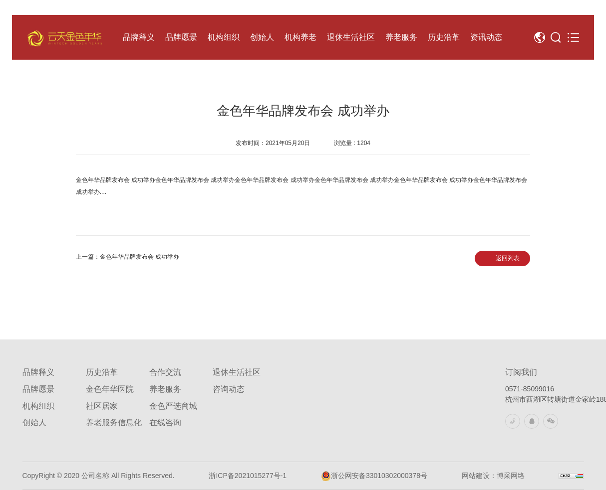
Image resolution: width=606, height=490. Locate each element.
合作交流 (165, 372)
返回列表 (508, 258)
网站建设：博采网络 (493, 476)
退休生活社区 (237, 372)
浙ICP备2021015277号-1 (248, 476)
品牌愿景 (38, 389)
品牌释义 (38, 372)
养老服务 (165, 389)
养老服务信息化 (114, 422)
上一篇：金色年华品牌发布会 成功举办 (127, 256)
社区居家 (102, 406)
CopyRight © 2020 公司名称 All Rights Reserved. (98, 476)
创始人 (34, 422)
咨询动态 (229, 389)
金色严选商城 (173, 406)
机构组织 (38, 406)
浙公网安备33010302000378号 (374, 476)
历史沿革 (102, 372)
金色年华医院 (110, 389)
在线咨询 (165, 422)
